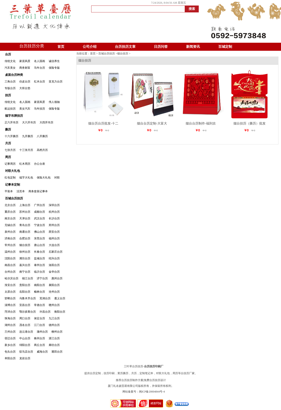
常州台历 (10, 245)
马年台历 (39, 67)
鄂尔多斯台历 (27, 311)
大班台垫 (24, 88)
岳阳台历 (24, 291)
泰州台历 (39, 265)
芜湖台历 (45, 298)
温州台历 (10, 251)
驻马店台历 (26, 351)
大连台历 (54, 245)
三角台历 (10, 81)
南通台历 (24, 231)
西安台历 (54, 231)
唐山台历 (39, 245)
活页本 (21, 191)
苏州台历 (24, 211)
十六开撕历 (11, 136)
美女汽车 (24, 108)
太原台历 (10, 291)
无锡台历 (10, 225)
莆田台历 (56, 351)
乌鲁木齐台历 (27, 298)
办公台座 (39, 163)
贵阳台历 (24, 285)
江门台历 (39, 325)
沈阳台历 (10, 258)
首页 (60, 46)
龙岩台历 (24, 358)
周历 (8, 157)
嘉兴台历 (24, 265)
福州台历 (54, 238)
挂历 (8, 95)
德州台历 (54, 325)
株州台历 (39, 338)
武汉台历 (39, 218)
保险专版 (54, 67)
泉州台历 (10, 231)
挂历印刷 (109, 373)
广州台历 (39, 205)
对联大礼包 (12, 170)
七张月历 (10, 150)
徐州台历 (24, 251)
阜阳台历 (10, 358)
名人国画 (39, 61)
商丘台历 (39, 345)
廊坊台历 (54, 345)
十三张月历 (26, 150)
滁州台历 (42, 331)
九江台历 (54, 318)
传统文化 (10, 61)
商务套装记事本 (38, 191)
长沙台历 (54, 218)
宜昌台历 (24, 305)
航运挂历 (10, 108)
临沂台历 (39, 271)
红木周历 (24, 163)
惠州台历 (56, 278)
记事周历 (10, 163)
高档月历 (42, 150)
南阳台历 (39, 285)
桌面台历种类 (14, 74)
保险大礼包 (44, 177)
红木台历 (39, 81)
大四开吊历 (46, 122)
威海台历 (42, 351)
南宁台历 (24, 271)
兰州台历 (10, 331)
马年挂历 (39, 108)
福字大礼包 (26, 177)
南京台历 (10, 218)
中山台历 (24, 338)
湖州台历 (10, 325)
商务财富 (24, 67)
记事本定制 (12, 184)
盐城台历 (39, 258)
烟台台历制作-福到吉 (201, 123)
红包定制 (10, 177)
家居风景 (24, 61)
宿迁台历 (10, 338)
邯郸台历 (10, 298)
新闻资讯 (193, 46)
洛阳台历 (54, 265)
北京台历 (10, 205)
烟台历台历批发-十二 (103, 123)
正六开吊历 (11, 122)
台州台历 (10, 271)
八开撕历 (42, 136)
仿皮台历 (24, 81)
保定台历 (39, 318)
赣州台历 (54, 305)
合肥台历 (24, 238)
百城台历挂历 (14, 198)
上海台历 (24, 205)
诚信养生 (54, 61)
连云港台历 (26, 331)
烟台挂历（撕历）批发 (249, 123)
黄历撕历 (122, 373)
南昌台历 (10, 265)
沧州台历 (54, 291)
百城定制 (225, 46)
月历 (8, 143)
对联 (57, 177)
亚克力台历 (55, 81)
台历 (8, 54)
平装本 (9, 191)
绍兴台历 (54, 258)
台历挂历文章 (125, 46)
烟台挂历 (24, 245)
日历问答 (161, 46)
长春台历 (39, 251)
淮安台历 (10, 285)
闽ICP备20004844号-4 (152, 391)
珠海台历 (10, 318)
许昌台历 (45, 311)
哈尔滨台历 (11, 278)
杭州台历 (54, 211)
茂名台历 (24, 325)
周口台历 (24, 318)
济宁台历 (42, 278)
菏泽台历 (10, 311)
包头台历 (10, 351)
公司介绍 (90, 46)
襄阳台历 (54, 285)
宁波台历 (39, 225)
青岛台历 (24, 225)
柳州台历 (56, 331)
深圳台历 (54, 205)
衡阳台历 (59, 311)
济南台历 (10, 238)
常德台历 (39, 305)
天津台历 (24, 218)
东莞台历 (39, 238)
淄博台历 (10, 305)
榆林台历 (39, 291)
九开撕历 (27, 136)
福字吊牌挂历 (14, 115)
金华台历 (54, 271)
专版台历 (10, 88)
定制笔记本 (146, 373)
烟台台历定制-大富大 (152, 123)
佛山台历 (39, 231)
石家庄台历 (55, 251)
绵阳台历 (24, 345)
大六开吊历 (29, 122)
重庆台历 (10, 211)
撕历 (8, 129)
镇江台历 (27, 278)
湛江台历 (54, 338)
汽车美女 (10, 67)
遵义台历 (59, 298)
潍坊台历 (24, 258)
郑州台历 (54, 225)
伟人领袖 (54, 102)
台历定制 (95, 373)
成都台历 (39, 211)
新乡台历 (10, 345)
